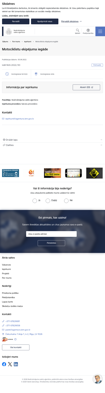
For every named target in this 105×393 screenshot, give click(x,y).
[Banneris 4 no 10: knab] (52, 173)
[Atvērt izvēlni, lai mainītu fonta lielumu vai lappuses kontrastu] (88, 32)
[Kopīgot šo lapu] (52, 145)
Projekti (5, 273)
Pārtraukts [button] (97, 65)
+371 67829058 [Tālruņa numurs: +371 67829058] (12, 325)
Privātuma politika (10, 293)
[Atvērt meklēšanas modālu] (77, 32)
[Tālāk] (99, 173)
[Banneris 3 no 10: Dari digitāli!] (31, 173)
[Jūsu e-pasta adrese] (51, 234)
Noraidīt (15, 21)
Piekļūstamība (8, 297)
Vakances (6, 264)
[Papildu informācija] (15, 339)
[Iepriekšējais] (5, 173)
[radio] (36, 200)
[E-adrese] (7, 339)
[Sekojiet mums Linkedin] (16, 364)
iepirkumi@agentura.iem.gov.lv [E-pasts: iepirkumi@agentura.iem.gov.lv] (19, 118)
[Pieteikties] (51, 243)
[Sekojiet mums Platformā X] (10, 364)
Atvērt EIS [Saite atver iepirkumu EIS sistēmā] (85, 87)
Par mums (6, 278)
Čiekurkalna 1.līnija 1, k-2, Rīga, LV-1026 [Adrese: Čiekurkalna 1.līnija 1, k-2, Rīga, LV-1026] (23, 334)
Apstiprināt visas (44, 21)
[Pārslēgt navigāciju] (100, 31)
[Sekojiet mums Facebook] (4, 364)
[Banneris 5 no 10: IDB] (73, 173)
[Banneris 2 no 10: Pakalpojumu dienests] (10, 173)
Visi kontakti (15, 347)
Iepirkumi (6, 269)
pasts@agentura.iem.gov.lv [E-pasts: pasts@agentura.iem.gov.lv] (17, 329)
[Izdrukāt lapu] (52, 139)
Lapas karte (7, 301)
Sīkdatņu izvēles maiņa (12, 306)
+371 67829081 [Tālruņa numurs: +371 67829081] (12, 321)
